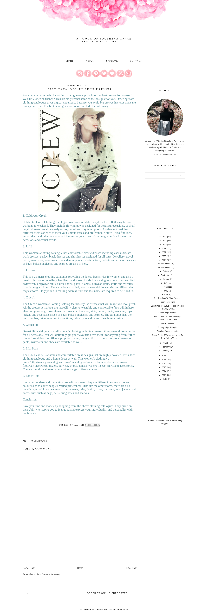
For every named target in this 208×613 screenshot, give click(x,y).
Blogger (164, 423)
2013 (164, 375)
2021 (164, 252)
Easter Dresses (167, 323)
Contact (136, 61)
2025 (164, 237)
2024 (164, 240)
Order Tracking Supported (107, 593)
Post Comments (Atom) (48, 574)
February (165, 347)
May (166, 291)
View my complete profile (165, 154)
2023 (164, 244)
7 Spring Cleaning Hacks (167, 331)
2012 (165, 379)
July (165, 283)
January (165, 351)
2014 (164, 371)
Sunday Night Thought (167, 313)
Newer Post (28, 568)
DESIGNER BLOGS (118, 609)
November (165, 267)
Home (70, 61)
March (165, 343)
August (166, 279)
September (165, 275)
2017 (164, 359)
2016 (164, 363)
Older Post (131, 568)
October (166, 271)
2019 (164, 260)
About (90, 61)
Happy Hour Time (167, 302)
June (165, 287)
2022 (164, 248)
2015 (164, 367)
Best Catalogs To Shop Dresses (167, 298)
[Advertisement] (47, 543)
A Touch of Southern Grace (104, 39)
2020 (164, 256)
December (165, 263)
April (166, 295)
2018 (164, 356)
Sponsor (112, 61)
